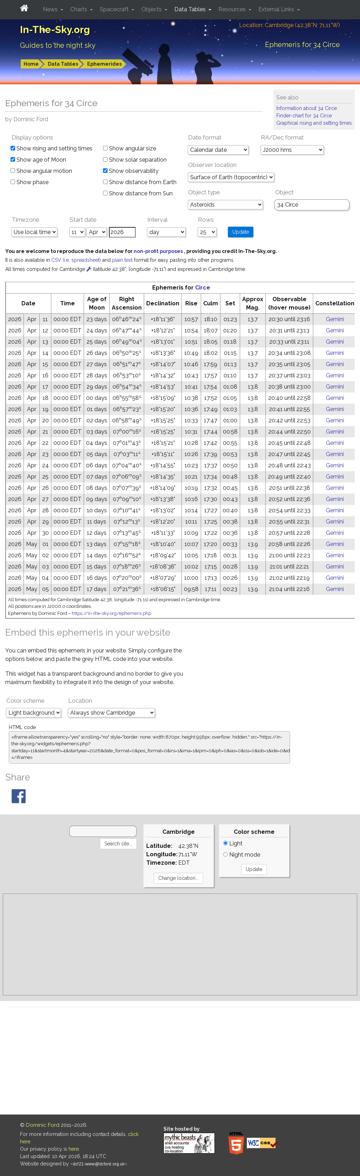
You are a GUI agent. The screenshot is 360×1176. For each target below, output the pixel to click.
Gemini (335, 319)
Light (233, 843)
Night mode (241, 854)
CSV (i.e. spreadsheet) (76, 260)
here (74, 1149)
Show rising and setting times (51, 148)
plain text (123, 260)
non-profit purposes (159, 251)
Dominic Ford (42, 1125)
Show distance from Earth (139, 182)
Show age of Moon (38, 159)
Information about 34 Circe (306, 108)
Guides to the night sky (58, 45)
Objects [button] (152, 9)
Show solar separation (135, 159)
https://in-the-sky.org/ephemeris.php (111, 613)
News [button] (51, 9)
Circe (202, 287)
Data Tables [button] (190, 9)
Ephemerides (104, 64)
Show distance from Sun (138, 193)
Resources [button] (232, 9)
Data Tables (63, 64)
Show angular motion (41, 171)
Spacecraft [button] (115, 9)
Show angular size (129, 148)
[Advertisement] (180, 944)
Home (31, 64)
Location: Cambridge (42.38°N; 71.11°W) (289, 25)
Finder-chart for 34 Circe (304, 115)
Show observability (131, 171)
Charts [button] (79, 9)
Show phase (30, 182)
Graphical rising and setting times (314, 123)
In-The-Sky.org (55, 29)
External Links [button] (277, 9)
